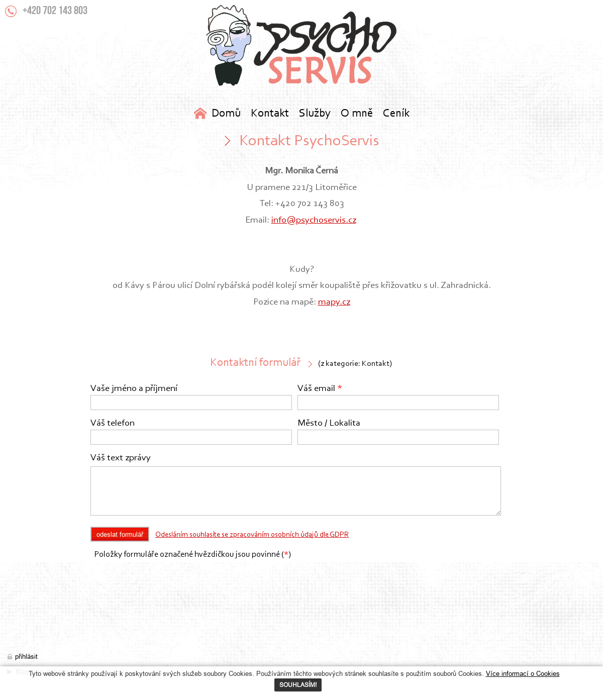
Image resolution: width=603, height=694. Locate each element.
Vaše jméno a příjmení (133, 388)
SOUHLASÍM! (298, 684)
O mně (357, 114)
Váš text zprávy (120, 458)
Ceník (396, 114)
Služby (315, 114)
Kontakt (301, 45)
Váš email (319, 388)
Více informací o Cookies (523, 673)
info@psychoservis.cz (313, 220)
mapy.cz (334, 302)
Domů (226, 114)
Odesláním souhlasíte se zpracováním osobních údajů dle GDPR (252, 535)
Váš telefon (112, 423)
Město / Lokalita (328, 423)
